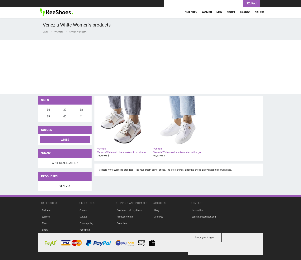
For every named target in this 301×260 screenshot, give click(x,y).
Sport (45, 229)
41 (81, 116)
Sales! (259, 12)
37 (64, 109)
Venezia (65, 186)
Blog (156, 210)
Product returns (125, 216)
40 (64, 116)
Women (46, 216)
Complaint (122, 223)
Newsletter (197, 210)
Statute (83, 216)
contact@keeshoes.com (204, 216)
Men (44, 223)
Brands (245, 12)
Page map (84, 229)
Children (46, 210)
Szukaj (251, 3)
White (65, 139)
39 (48, 116)
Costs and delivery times (129, 210)
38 (81, 109)
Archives (158, 216)
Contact (83, 210)
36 (48, 109)
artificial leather (65, 162)
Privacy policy (86, 223)
